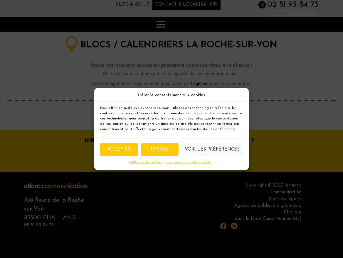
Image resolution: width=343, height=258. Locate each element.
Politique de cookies (145, 162)
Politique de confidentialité (188, 162)
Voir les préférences (212, 149)
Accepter (118, 149)
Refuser (159, 149)
